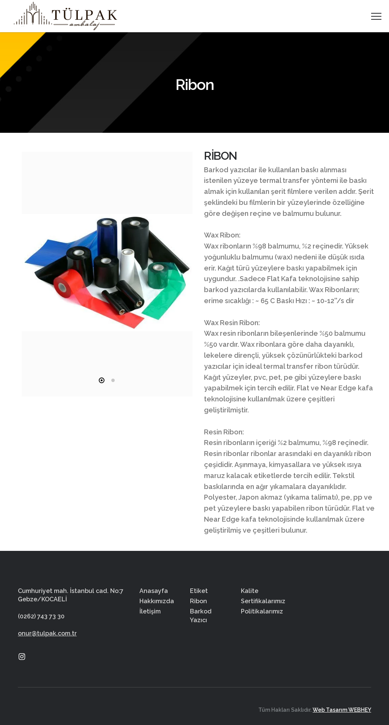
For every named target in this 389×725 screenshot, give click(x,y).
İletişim (150, 611)
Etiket (199, 590)
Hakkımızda (156, 601)
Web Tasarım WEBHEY (342, 710)
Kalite (249, 590)
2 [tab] (113, 380)
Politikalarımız (262, 611)
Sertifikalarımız (263, 601)
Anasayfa (153, 590)
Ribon (198, 601)
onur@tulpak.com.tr (47, 633)
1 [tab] (101, 380)
